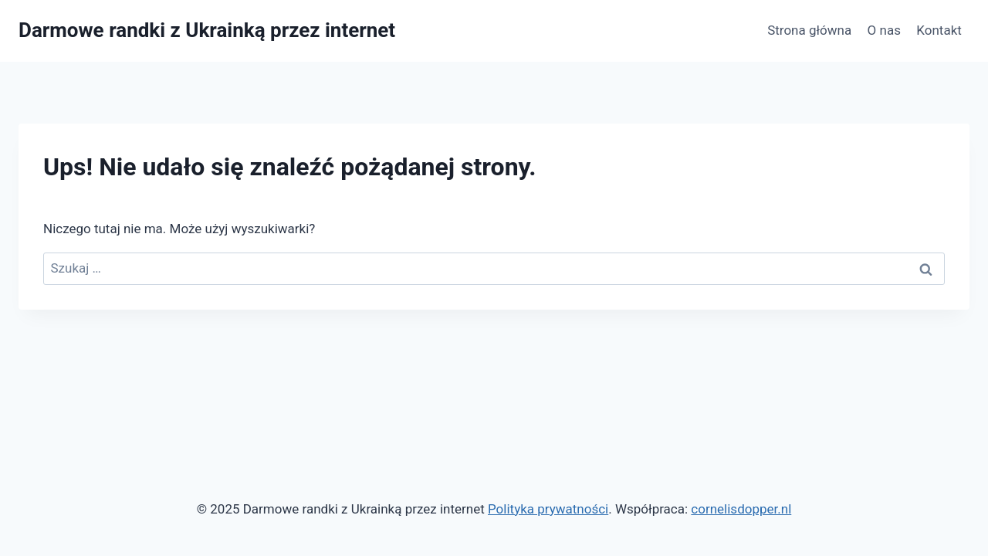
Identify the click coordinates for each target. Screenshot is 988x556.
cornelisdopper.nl (741, 509)
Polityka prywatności (548, 509)
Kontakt (939, 30)
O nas (884, 30)
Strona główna (809, 30)
